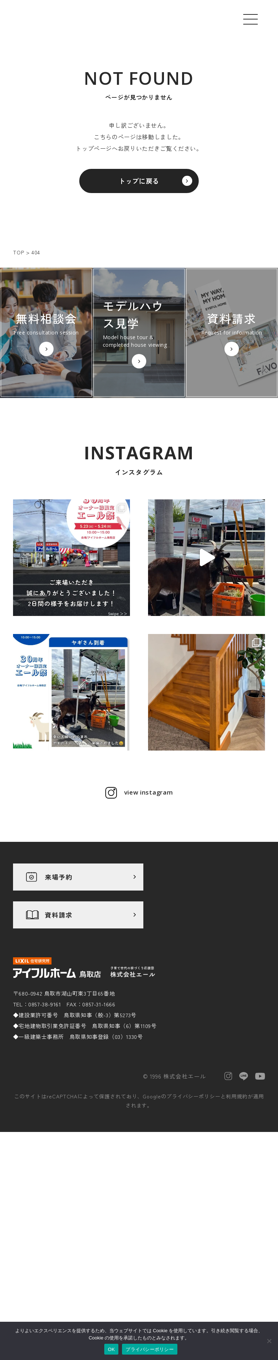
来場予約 (58, 984)
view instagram (148, 900)
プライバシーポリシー (194, 1183)
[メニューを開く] (250, 19)
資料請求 (58, 1022)
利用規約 (237, 1183)
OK (111, 1349)
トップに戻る (139, 186)
